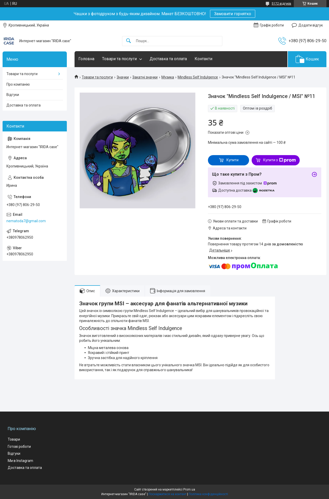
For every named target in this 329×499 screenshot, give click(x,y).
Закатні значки (145, 77)
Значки (123, 77)
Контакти (203, 58)
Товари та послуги (119, 58)
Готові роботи (19, 446)
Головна (86, 58)
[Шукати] (128, 41)
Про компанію (18, 84)
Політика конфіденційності (208, 494)
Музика (167, 77)
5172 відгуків (281, 3)
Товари (14, 439)
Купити (232, 160)
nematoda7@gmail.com (26, 221)
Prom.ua (189, 489)
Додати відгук (310, 25)
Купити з (279, 160)
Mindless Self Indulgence (198, 77)
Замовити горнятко (232, 13)
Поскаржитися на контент (167, 494)
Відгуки (12, 95)
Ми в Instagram (20, 461)
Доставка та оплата (168, 58)
